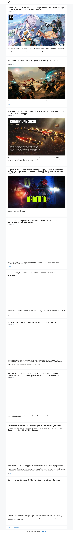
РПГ (10, 266)
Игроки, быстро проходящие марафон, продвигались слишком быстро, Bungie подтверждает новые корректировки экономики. (36, 170)
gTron (10, 2)
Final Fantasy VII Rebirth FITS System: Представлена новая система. (32, 274)
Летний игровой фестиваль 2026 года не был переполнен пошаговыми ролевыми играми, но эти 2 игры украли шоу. (33, 374)
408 (13, 527)
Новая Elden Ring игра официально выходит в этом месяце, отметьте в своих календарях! (33, 221)
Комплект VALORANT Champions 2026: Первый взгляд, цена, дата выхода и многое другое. (36, 112)
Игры (10, 53)
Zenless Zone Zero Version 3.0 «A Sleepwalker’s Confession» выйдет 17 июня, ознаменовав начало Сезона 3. (36, 8)
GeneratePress (43, 531)
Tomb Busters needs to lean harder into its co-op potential (32, 322)
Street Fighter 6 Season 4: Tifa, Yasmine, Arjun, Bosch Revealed (34, 480)
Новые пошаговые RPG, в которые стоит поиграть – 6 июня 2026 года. (36, 61)
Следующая (17, 527)
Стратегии (11, 104)
